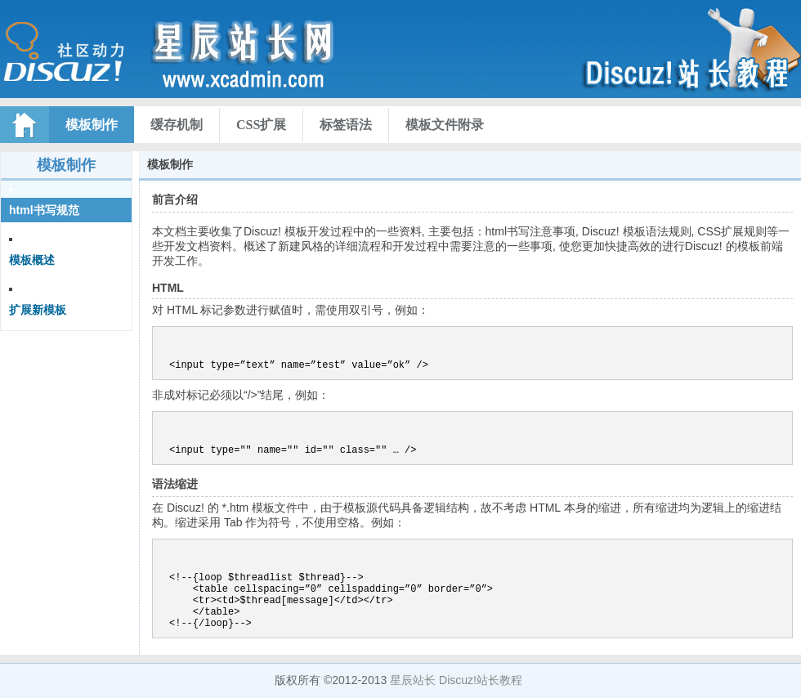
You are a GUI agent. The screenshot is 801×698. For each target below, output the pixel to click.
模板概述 (32, 259)
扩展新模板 (37, 309)
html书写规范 (44, 210)
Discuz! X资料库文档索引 (184, 57)
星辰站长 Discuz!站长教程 (456, 680)
